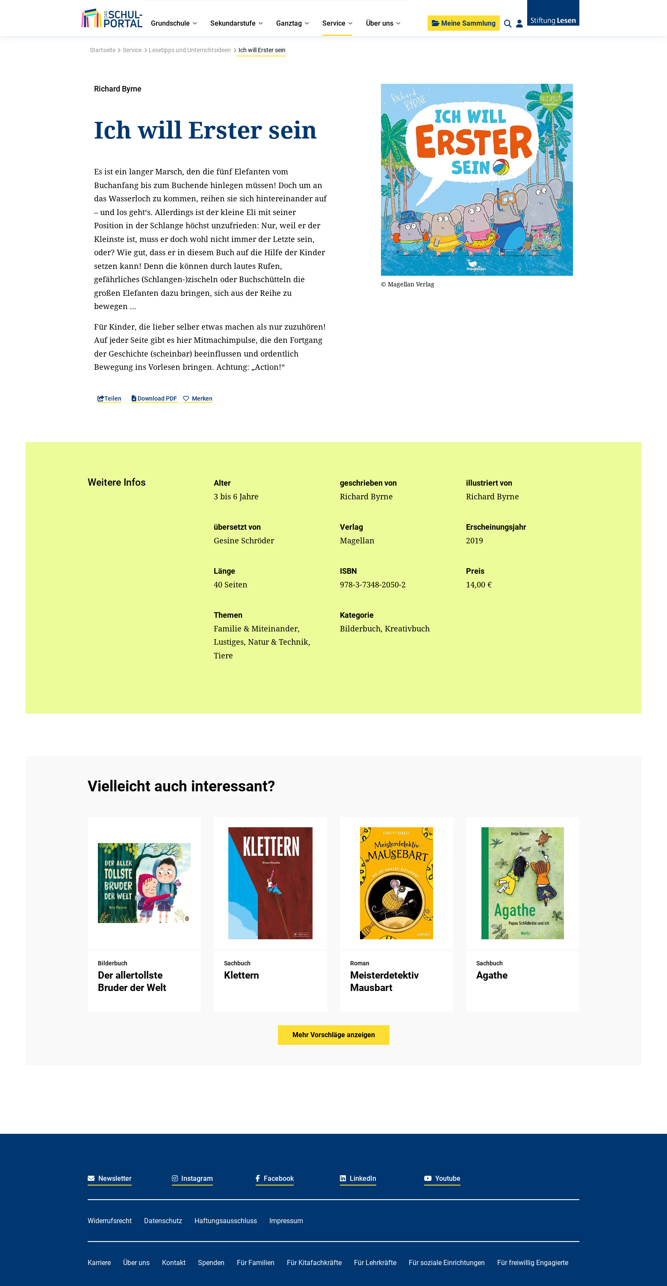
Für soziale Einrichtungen (447, 1263)
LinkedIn (358, 1178)
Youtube (442, 1178)
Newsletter (110, 1178)
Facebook (275, 1178)
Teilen (109, 398)
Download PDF (155, 398)
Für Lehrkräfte (375, 1263)
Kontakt (174, 1263)
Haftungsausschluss (226, 1221)
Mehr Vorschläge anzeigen (333, 1035)
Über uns (136, 1263)
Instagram (192, 1178)
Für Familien (255, 1263)
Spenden (211, 1263)
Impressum (286, 1221)
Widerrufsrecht (110, 1221)
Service (132, 50)
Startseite (102, 50)
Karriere (99, 1263)
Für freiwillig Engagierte (532, 1263)
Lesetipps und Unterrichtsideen (190, 50)
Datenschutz (163, 1221)
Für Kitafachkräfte (314, 1263)
